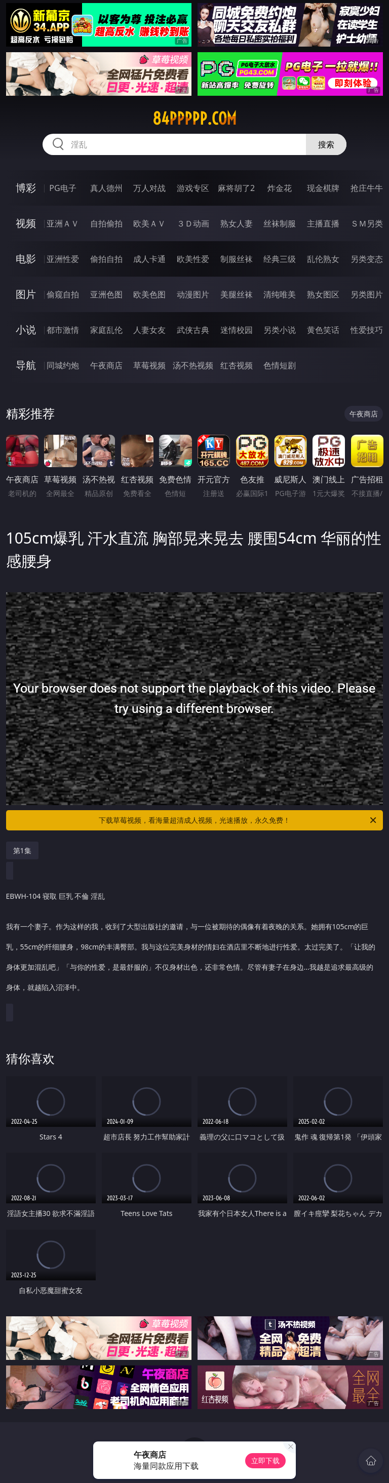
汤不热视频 (193, 365)
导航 (26, 365)
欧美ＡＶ (149, 223)
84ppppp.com (194, 118)
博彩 (26, 188)
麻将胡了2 (236, 188)
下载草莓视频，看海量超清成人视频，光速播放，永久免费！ (238, 820)
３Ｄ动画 (193, 223)
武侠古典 (193, 329)
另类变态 (367, 258)
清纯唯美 (279, 294)
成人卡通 (149, 258)
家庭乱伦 (106, 329)
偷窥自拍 (63, 294)
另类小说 (279, 329)
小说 (26, 329)
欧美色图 (149, 294)
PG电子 (62, 188)
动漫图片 (193, 294)
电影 (26, 258)
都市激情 (63, 329)
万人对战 (149, 188)
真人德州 (106, 188)
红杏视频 (236, 365)
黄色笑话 (323, 329)
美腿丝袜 (236, 294)
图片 (26, 294)
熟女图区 (323, 294)
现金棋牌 (323, 188)
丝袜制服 (279, 223)
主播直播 (323, 223)
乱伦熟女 (323, 258)
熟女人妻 (236, 223)
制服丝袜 (236, 258)
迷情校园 (236, 329)
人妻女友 (149, 329)
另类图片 (367, 294)
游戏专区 (193, 188)
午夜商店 (106, 365)
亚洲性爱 (63, 258)
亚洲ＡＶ (63, 223)
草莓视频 (149, 365)
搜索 (326, 144)
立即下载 (265, 1460)
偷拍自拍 (106, 258)
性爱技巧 (367, 329)
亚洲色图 (106, 294)
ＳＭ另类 (367, 223)
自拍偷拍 (106, 223)
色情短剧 (279, 365)
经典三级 (279, 258)
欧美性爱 (193, 258)
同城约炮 (63, 365)
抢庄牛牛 (367, 188)
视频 (26, 223)
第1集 (22, 850)
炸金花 (279, 188)
